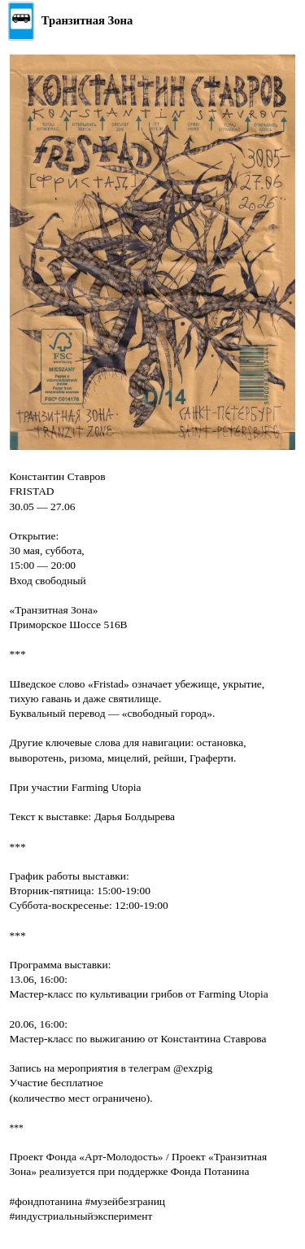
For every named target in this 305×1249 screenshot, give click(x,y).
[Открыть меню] (283, 21)
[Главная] (70, 21)
